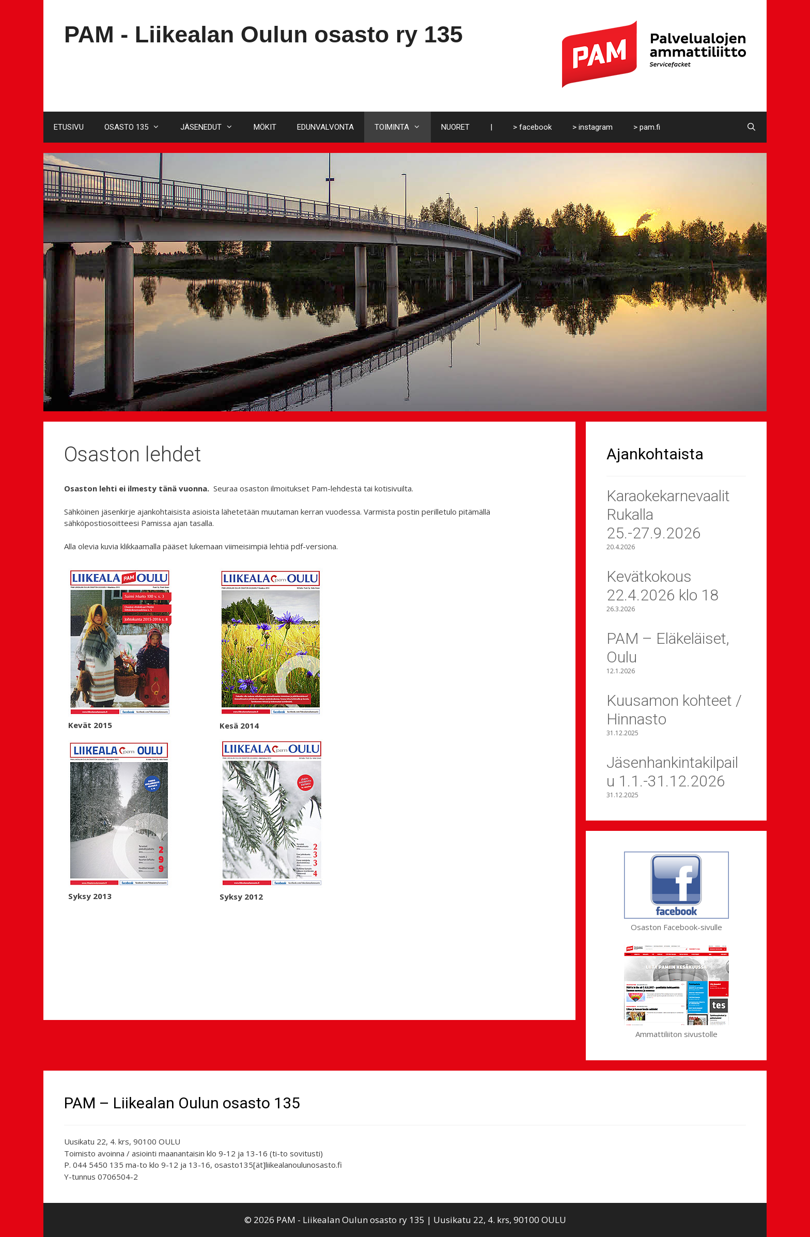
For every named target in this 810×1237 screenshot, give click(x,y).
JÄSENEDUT (211, 127)
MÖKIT (265, 127)
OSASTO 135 (137, 127)
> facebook (532, 127)
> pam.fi (646, 127)
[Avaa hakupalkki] (751, 127)
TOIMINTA (403, 127)
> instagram (592, 127)
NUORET (455, 127)
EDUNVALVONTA (325, 127)
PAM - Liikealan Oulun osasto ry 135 (263, 34)
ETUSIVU (69, 127)
